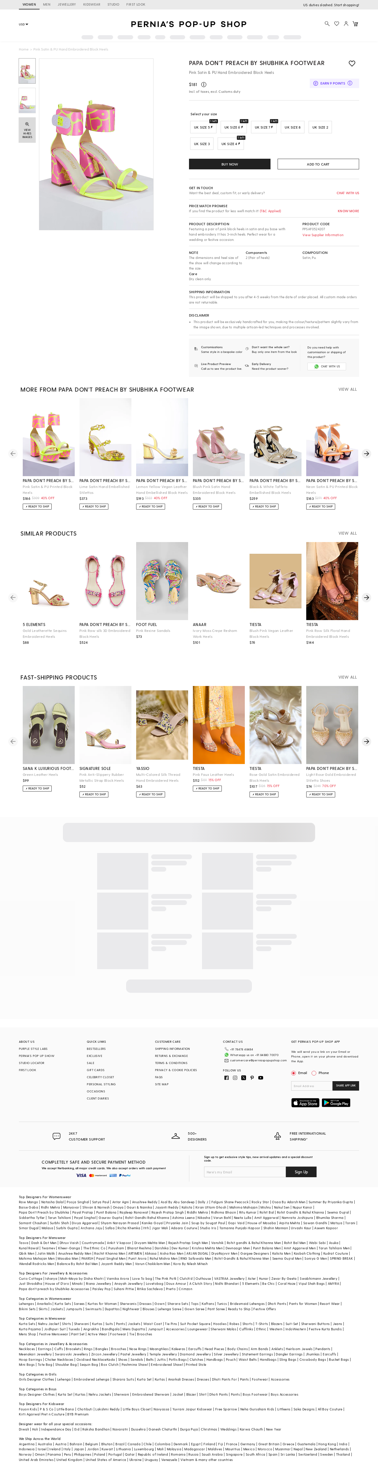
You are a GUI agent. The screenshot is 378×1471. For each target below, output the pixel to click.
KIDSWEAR (91, 4)
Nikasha (204, 1221)
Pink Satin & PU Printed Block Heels (48, 493)
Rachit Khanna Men (109, 1257)
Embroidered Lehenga (92, 1383)
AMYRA (333, 1287)
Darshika (162, 1252)
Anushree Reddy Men (74, 1257)
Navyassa (161, 1413)
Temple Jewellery (163, 1358)
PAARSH (87, 1262)
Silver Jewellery (226, 1358)
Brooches (144, 1338)
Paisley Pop (101, 1293)
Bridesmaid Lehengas (247, 1307)
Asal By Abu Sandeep (178, 1206)
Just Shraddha (30, 1287)
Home (24, 49)
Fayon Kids (28, 1413)
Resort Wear (330, 1307)
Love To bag (142, 1282)
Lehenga (64, 1383)
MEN (46, 4)
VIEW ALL (347, 393)
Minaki (77, 1287)
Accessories (175, 1333)
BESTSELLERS (96, 1052)
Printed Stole (196, 1368)
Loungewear (198, 1333)
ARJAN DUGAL (197, 1257)
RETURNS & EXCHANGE (171, 1059)
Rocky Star (260, 1206)
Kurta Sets (63, 1307)
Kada (111, 1363)
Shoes (123, 1363)
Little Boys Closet (137, 1413)
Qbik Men (26, 1257)
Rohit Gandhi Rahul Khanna (147, 1221)
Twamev (48, 1252)
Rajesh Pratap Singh (167, 1216)
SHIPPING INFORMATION (172, 1052)
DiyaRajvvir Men (224, 1257)
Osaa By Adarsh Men (288, 1206)
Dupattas (112, 1313)
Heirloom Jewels (299, 1353)
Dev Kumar (180, 1252)
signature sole (95, 772)
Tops (195, 1307)
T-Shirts (261, 1327)
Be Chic (268, 1287)
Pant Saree (216, 1313)
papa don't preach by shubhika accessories (105, 628)
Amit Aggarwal (266, 1221)
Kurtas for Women (102, 1307)
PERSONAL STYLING (101, 1088)
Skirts (43, 1313)
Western (276, 1333)
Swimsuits (93, 1313)
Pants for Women (303, 1307)
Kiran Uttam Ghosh (211, 1211)
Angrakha (91, 1333)
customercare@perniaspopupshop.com (258, 1062)
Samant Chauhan (33, 1227)
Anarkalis (44, 1307)
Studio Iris (208, 1232)
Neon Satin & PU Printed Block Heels (332, 493)
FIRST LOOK (135, 4)
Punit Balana (106, 1216)
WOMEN (29, 4)
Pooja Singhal (78, 1206)
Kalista (187, 1211)
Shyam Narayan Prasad (120, 1227)
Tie (131, 1338)
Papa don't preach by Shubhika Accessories (54, 1293)
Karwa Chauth (251, 1433)
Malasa (47, 1232)
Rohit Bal (267, 1216)
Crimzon (185, 1293)
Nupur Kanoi (302, 1211)
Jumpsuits (74, 1313)
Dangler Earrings (289, 1358)
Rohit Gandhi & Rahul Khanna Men (241, 1262)
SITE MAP (162, 1088)
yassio (142, 772)
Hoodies (220, 1327)
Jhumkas (313, 1358)
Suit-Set (292, 1327)
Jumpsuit (155, 1333)
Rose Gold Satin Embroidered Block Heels (275, 781)
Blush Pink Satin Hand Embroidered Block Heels (214, 493)
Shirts (66, 1327)
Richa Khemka (129, 1232)
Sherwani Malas (223, 1333)
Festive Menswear (53, 1338)
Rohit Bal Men (295, 1246)
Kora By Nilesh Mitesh (190, 1267)
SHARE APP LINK (346, 1089)
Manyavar (71, 1211)
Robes (234, 1327)
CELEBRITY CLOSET (100, 1081)
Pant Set (77, 1338)
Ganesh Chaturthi (163, 1433)
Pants (120, 1327)
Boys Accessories (284, 1398)
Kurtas (97, 1327)
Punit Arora (137, 1262)
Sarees (79, 1307)
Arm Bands (259, 1353)
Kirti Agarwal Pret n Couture (41, 1418)
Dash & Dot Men (44, 1246)
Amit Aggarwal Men (300, 1252)
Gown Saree (195, 1313)
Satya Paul (100, 1206)
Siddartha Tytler (32, 1221)
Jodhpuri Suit (55, 1333)
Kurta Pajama (30, 1333)
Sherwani (81, 1327)
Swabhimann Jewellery (318, 1282)
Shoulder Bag (66, 1368)
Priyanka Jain (177, 1227)
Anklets (277, 1353)
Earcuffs (195, 1353)
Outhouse (203, 1282)
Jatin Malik (46, 1257)
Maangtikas (159, 1353)
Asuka (333, 1246)
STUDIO (113, 4)
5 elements (34, 628)
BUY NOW (229, 164)
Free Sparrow (226, 1413)
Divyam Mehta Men (149, 1246)
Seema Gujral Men (287, 1262)
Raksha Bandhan (96, 1433)
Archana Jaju (91, 1232)
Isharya (51, 1282)
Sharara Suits (123, 1383)
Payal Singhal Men (111, 1262)
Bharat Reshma (139, 1252)
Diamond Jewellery (195, 1358)
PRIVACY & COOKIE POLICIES (176, 1074)
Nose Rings (138, 1353)
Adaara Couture (184, 1232)
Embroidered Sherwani (151, 1398)
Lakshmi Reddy (107, 1413)
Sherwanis (128, 1307)
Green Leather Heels (40, 778)
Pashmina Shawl (135, 1368)
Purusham (116, 1252)
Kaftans (208, 1307)
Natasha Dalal (52, 1206)
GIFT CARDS (96, 1074)
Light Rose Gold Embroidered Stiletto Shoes (331, 781)
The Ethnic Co (94, 1252)
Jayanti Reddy (166, 1211)
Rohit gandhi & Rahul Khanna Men (254, 1246)
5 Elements (250, 1287)
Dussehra (138, 1433)
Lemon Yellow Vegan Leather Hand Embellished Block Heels (162, 493)
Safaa (110, 1232)
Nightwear (131, 1313)
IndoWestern (296, 1333)
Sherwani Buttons (315, 1327)
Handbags (214, 1363)
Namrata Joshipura (297, 1221)
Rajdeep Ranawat (134, 1216)
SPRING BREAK (341, 1262)
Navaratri (120, 1433)
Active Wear (97, 1338)
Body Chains (237, 1353)
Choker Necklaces (59, 1363)
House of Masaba (261, 1227)
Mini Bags (27, 1368)
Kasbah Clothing (307, 1257)
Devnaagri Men (238, 1252)
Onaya (118, 1211)
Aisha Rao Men (171, 1257)
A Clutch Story (200, 1287)
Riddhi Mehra (197, 1216)
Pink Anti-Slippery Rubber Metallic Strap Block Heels (101, 781)
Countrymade (93, 1246)
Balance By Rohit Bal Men (77, 1267)
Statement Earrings (257, 1358)
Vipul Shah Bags (312, 1287)
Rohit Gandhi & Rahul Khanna (300, 1216)
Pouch (231, 1363)
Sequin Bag (89, 1368)
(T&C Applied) (270, 211)
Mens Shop (27, 1338)
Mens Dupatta (134, 1333)
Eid (76, 1433)
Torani (350, 1227)
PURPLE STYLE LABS (33, 1052)
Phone (323, 1076)
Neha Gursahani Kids (257, 1413)
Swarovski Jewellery (71, 1358)
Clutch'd (186, 1282)
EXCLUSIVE (94, 1059)
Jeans (337, 1327)
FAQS (159, 1081)
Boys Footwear (255, 1398)
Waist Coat (152, 1327)
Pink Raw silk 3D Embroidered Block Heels (104, 637)
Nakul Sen (282, 1211)
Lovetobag (155, 1287)
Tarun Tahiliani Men (334, 1252)
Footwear (118, 1338)
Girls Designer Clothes (36, 1383)
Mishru (265, 1211)
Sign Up (301, 1175)
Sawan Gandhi (315, 1227)
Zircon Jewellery (104, 1358)
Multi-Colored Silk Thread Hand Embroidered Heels (158, 781)
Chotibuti (85, 1413)
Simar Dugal (28, 1232)
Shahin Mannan (275, 1232)
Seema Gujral (338, 1216)
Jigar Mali (160, 1232)
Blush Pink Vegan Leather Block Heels (271, 637)
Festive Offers (264, 1313)
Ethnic (261, 1333)
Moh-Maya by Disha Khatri (82, 1282)
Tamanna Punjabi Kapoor (239, 1232)
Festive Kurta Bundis (325, 1333)
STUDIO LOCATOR (32, 1066)
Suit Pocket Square (195, 1327)
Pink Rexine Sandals (153, 634)
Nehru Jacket (48, 1327)
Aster (252, 1282)
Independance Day (56, 1433)
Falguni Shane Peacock (230, 1206)
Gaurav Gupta (110, 1221)
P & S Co (46, 1413)
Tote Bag (45, 1368)
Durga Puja (189, 1433)
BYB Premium (78, 1418)
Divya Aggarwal (85, 1227)
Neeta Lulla (242, 1221)
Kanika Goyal (152, 1227)
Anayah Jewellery (128, 1287)
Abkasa (151, 1257)
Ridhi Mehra (50, 1211)
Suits (109, 1327)
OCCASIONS (96, 1095)
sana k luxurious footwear (49, 772)
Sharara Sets (177, 1307)
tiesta (255, 628)
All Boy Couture (330, 1413)
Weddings (228, 1433)
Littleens (284, 1413)
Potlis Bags (178, 1363)
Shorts (247, 1327)
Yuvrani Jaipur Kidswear (192, 1413)
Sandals (137, 1363)
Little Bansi (65, 1413)
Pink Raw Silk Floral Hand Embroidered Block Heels (328, 637)
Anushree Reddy (145, 1206)
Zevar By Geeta (284, 1282)
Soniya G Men (315, 1262)
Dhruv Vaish (69, 1246)
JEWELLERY (67, 4)
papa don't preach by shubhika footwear (49, 484)
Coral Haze (287, 1287)
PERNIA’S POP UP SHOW (36, 1059)
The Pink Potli (166, 1282)
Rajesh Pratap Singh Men (188, 1246)
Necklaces (27, 1353)
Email (299, 1076)
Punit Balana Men (267, 1252)
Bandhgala (111, 1333)
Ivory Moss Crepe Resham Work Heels (215, 637)
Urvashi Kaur (301, 1232)
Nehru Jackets (100, 1398)
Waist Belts (248, 1363)
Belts (150, 1363)
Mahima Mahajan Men (37, 1262)
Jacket (177, 1398)
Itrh (146, 1232)
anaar (199, 628)
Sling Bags (287, 1363)
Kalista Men (281, 1257)
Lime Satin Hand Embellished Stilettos (104, 493)
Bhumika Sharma (330, 1221)
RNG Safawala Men (195, 1262)
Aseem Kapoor (326, 1232)
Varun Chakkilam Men (152, 1267)
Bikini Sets (27, 1313)
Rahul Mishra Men (163, 1262)
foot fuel (146, 628)
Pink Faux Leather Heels (213, 778)
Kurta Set (144, 1383)
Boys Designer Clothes (37, 1398)
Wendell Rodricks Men (36, 1267)
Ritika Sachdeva (150, 1293)
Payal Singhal (85, 1221)
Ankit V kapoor (119, 1246)
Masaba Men (68, 1262)
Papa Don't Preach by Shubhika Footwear (257, 62)
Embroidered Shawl (167, 1368)
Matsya (336, 1227)
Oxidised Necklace (91, 1363)
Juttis (161, 1363)
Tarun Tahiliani (59, 1221)
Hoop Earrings (30, 1363)
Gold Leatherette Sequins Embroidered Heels (45, 637)
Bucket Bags (339, 1363)
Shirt (202, 1398)
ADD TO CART (318, 164)
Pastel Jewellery (133, 1358)
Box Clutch (109, 1368)
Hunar (263, 1282)
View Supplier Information (322, 235)
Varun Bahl (222, 1221)
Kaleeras (178, 1353)
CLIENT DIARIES (98, 1102)
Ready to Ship (239, 1313)
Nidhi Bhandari (227, 1287)
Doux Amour (176, 1287)
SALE (90, 1066)
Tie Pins (171, 1327)
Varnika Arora (118, 1282)
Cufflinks (246, 1333)
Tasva (23, 1246)
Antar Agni (120, 1206)
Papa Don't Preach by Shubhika (44, 1216)
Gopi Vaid (236, 1227)
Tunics (222, 1307)
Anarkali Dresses (181, 1383)
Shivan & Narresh (96, 1211)
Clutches (196, 1363)
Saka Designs (304, 1413)
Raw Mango (28, 1206)
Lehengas (26, 1307)
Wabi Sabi (317, 1246)
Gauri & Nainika (139, 1211)
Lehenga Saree (169, 1313)
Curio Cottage (30, 1282)
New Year (273, 1433)
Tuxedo (74, 1333)
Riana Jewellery (98, 1287)
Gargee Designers (254, 1257)
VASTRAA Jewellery (229, 1282)
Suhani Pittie (124, 1293)
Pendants (322, 1353)
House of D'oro (57, 1287)
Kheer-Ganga (69, 1252)
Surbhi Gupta (67, 1232)
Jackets (56, 1313)
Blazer (191, 1398)
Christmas (209, 1433)
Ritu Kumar (248, 1216)
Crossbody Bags (312, 1363)
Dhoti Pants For (224, 1383)
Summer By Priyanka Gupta (331, 1206)
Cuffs (58, 1353)
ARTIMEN (135, 1257)
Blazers (277, 1327)
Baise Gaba (28, 1211)
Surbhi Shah (59, 1227)
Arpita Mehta (289, 1227)
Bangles (101, 1353)
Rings (88, 1353)
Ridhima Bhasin (223, 1216)
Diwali (24, 1433)
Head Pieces (214, 1353)
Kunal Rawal (28, 1252)
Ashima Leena (183, 1221)
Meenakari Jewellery (35, 1358)
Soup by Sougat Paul (208, 1227)
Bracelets (73, 1353)
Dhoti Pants (277, 1307)
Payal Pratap (82, 1216)
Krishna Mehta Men (207, 1252)
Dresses (145, 1307)
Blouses (149, 1313)
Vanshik (217, 1246)
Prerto (171, 1293)
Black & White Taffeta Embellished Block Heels (270, 493)
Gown (159, 1307)
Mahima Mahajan (243, 1211)
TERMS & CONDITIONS (171, 1066)
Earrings (44, 1353)
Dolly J (203, 1206)
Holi (35, 1433)
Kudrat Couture (335, 1257)
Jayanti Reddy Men (116, 1267)
